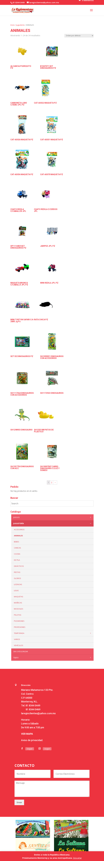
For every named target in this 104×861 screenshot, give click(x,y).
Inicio (12, 25)
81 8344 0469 (33, 709)
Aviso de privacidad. (32, 740)
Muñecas (18, 602)
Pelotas (17, 615)
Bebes (16, 541)
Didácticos (19, 566)
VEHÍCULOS (18, 645)
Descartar (77, 858)
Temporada (53, 633)
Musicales (18, 609)
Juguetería (20, 25)
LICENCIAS (18, 584)
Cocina (17, 554)
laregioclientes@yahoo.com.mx (38, 713)
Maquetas (18, 596)
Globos (17, 578)
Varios (17, 639)
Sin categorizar (20, 651)
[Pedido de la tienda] (79, 36)
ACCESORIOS (19, 529)
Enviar (19, 802)
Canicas (17, 548)
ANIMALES (18, 535)
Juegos (52, 517)
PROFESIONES (19, 627)
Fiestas (17, 572)
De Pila (17, 560)
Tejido (52, 657)
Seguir (29, 748)
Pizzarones (19, 621)
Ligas (16, 590)
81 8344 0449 (33, 705)
